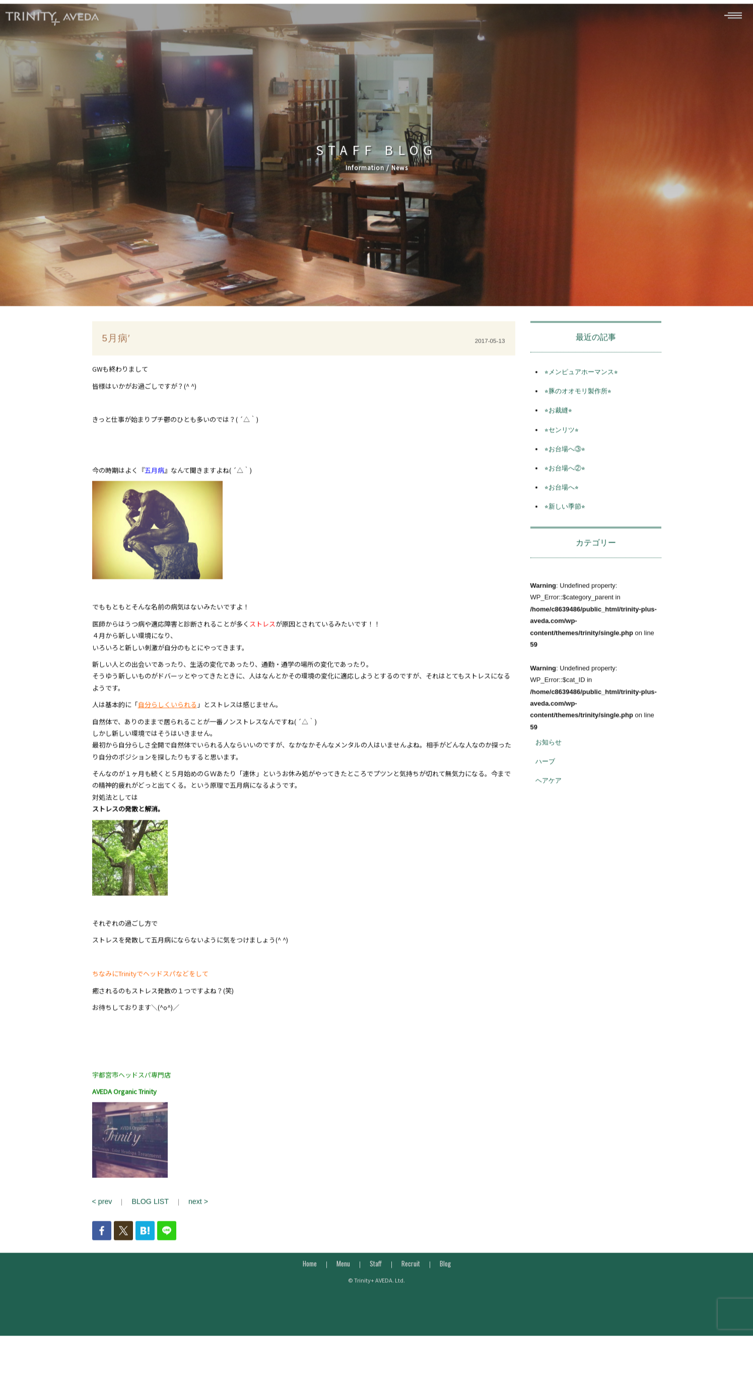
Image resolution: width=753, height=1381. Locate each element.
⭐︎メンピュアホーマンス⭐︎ (581, 389)
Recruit (410, 1280)
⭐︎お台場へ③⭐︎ (564, 466)
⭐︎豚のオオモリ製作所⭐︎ (577, 409)
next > (192, 1219)
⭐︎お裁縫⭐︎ (558, 428)
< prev (101, 1219)
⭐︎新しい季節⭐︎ (564, 524)
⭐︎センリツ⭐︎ (561, 447)
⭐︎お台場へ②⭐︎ (564, 485)
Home (310, 1280)
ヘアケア (548, 798)
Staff (376, 1280)
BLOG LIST (147, 1219)
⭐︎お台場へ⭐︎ (561, 505)
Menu (343, 1280)
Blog (445, 1280)
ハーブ (545, 779)
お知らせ (548, 759)
